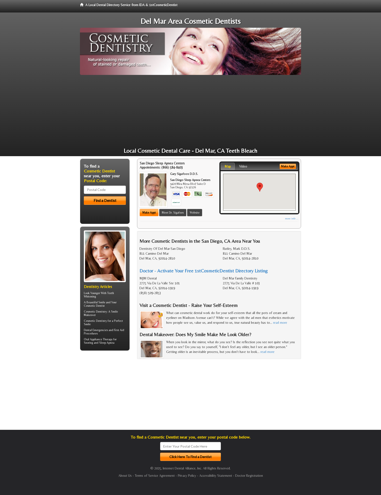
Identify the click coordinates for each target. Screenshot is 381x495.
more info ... (291, 218)
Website (194, 212)
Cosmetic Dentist (94, 305)
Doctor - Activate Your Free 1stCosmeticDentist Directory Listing (203, 270)
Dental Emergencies (96, 330)
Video (243, 166)
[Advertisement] (190, 111)
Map (228, 166)
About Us (125, 475)
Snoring (88, 342)
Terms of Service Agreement (155, 475)
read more (280, 322)
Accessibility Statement (215, 475)
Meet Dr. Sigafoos (173, 212)
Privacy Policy (187, 475)
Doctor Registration (249, 475)
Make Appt (149, 212)
